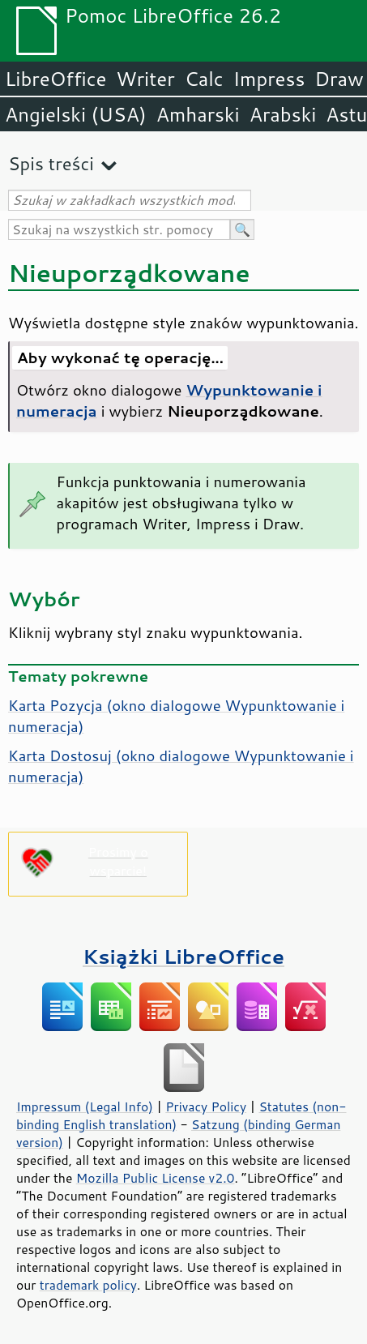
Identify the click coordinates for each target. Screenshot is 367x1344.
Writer (145, 78)
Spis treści (51, 163)
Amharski (198, 114)
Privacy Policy (205, 1106)
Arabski (283, 114)
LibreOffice (55, 78)
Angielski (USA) (76, 114)
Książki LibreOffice (183, 956)
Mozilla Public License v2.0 (155, 1178)
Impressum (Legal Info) (84, 1106)
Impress (269, 78)
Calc (204, 78)
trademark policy (88, 1285)
